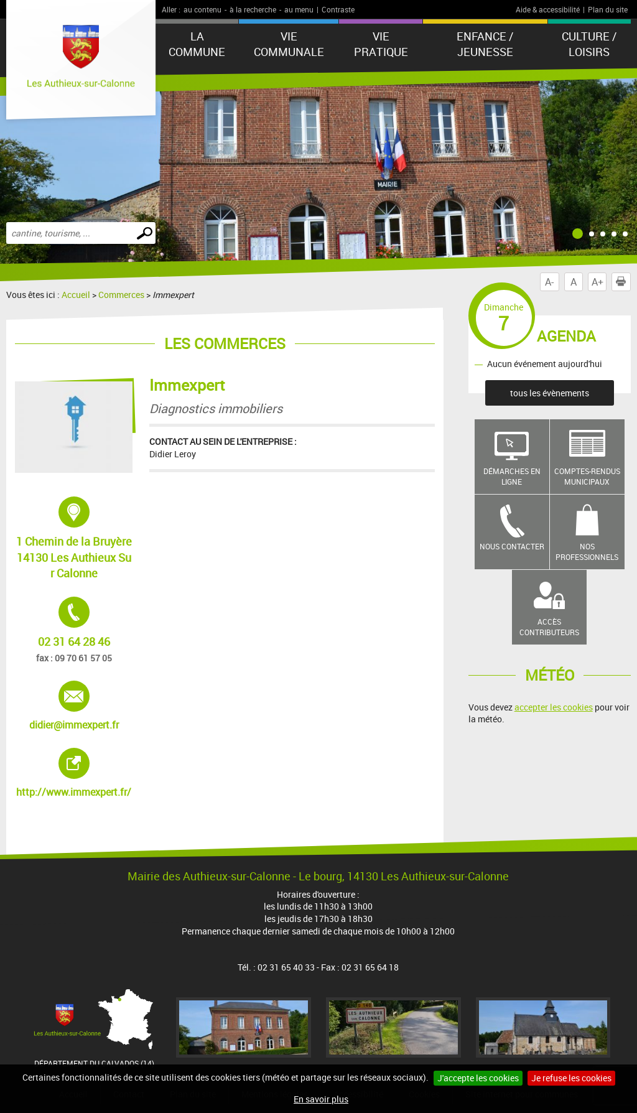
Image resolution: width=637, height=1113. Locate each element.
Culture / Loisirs (589, 44)
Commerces (121, 294)
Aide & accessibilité (548, 9)
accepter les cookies (553, 707)
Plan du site (608, 9)
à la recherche (253, 9)
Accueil (76, 294)
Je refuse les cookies (571, 1078)
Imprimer (623, 282)
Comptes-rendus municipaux (587, 476)
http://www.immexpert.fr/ (74, 773)
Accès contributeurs (549, 627)
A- (549, 282)
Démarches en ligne (512, 476)
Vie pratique (381, 44)
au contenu (202, 9)
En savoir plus (321, 1099)
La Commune (197, 44)
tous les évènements (549, 393)
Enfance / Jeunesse (485, 44)
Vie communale (289, 44)
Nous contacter (512, 546)
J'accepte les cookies (478, 1078)
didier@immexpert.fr (75, 706)
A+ (597, 282)
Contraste (338, 9)
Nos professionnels (587, 551)
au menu (299, 9)
